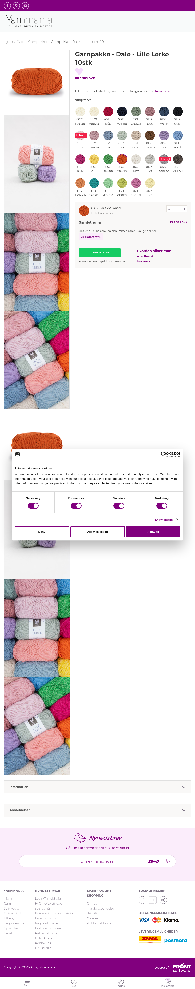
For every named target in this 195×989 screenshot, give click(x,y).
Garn (21, 42)
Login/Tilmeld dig (48, 898)
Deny (41, 531)
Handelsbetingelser (101, 908)
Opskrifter (11, 928)
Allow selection (97, 531)
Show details (164, 519)
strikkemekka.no (99, 923)
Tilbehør (10, 918)
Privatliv (92, 913)
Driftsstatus (43, 948)
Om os (92, 903)
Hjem (8, 42)
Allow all (153, 531)
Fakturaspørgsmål (48, 928)
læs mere (162, 91)
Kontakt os (43, 943)
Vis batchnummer (91, 236)
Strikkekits (11, 908)
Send (152, 861)
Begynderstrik (14, 923)
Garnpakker (37, 42)
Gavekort (10, 933)
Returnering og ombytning (55, 913)
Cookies (92, 918)
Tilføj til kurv (100, 252)
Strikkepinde (13, 913)
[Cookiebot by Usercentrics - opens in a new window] (163, 454)
